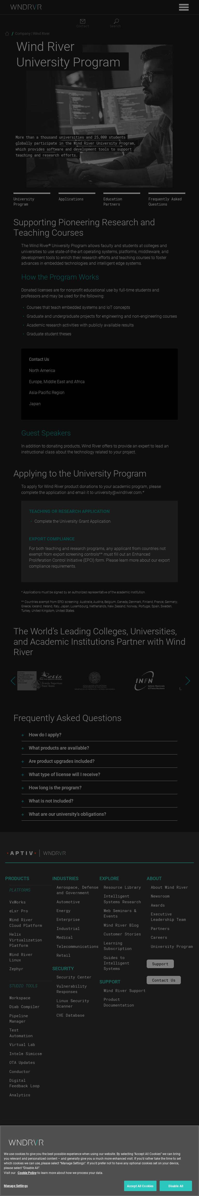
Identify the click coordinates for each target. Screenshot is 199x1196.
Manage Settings (16, 1189)
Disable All (175, 1190)
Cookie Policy (27, 1176)
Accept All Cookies (140, 1190)
